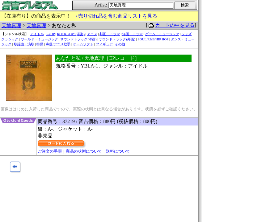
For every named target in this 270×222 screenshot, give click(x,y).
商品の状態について (84, 151)
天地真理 (11, 25)
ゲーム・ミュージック (162, 34)
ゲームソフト (83, 44)
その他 (120, 44)
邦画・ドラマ (109, 34)
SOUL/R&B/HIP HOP (152, 39)
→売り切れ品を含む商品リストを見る (115, 15)
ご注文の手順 (50, 151)
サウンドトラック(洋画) (78, 39)
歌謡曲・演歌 (24, 44)
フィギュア (104, 44)
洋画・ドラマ (132, 34)
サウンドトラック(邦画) (117, 39)
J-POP (50, 34)
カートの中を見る (175, 25)
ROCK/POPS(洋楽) (71, 34)
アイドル (37, 34)
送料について (118, 151)
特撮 (39, 44)
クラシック (9, 39)
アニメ (92, 34)
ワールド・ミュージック (39, 39)
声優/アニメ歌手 (58, 44)
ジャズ (186, 34)
